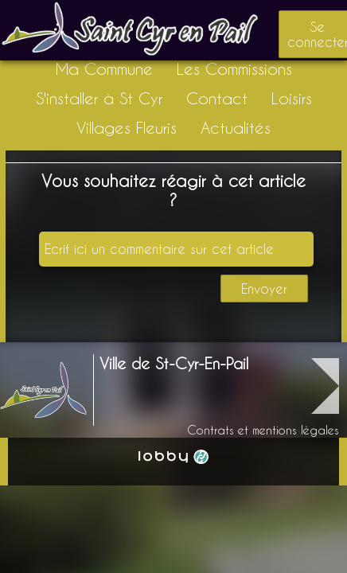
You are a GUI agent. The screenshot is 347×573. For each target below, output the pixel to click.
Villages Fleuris (126, 128)
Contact (217, 98)
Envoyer (264, 288)
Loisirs (291, 98)
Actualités (236, 128)
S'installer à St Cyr (99, 98)
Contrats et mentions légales (263, 430)
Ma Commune (104, 69)
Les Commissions (234, 69)
